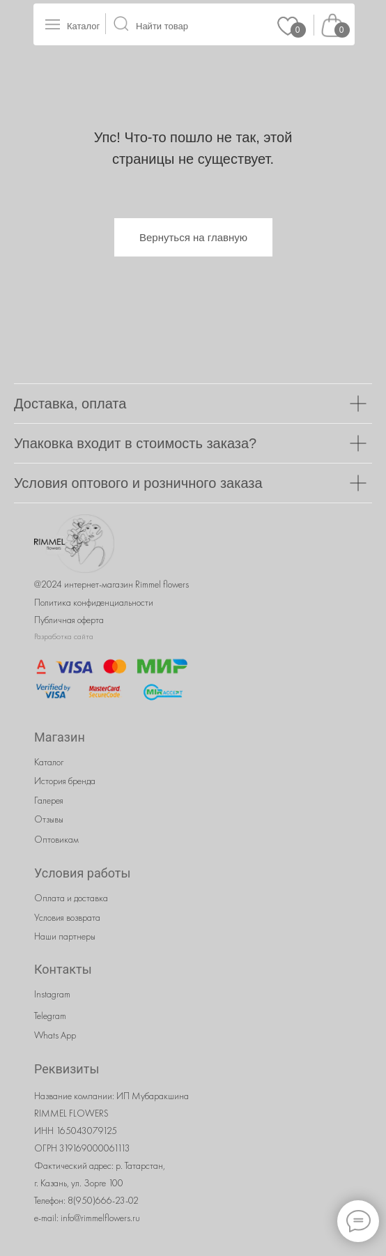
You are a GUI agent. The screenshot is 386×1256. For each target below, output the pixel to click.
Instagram (52, 994)
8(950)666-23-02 (103, 1200)
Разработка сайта (63, 636)
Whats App (55, 1035)
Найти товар (162, 26)
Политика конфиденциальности (93, 602)
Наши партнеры (64, 936)
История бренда (64, 780)
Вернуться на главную (193, 237)
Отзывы (48, 819)
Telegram (50, 1015)
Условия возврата (67, 917)
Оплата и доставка (71, 897)
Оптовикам (56, 839)
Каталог (83, 26)
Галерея (48, 800)
